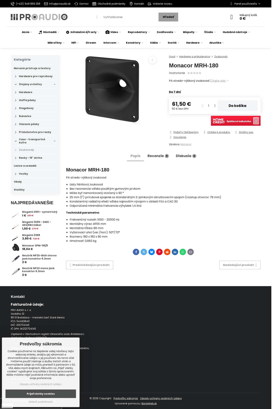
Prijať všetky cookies (41, 394)
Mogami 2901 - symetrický (39, 212)
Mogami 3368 (31, 235)
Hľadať (168, 17)
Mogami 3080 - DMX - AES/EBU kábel (36, 223)
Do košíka (237, 105)
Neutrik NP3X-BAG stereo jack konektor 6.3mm (39, 257)
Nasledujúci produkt (240, 265)
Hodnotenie (177, 73)
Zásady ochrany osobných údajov (161, 398)
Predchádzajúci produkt (90, 265)
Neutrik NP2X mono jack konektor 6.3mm (38, 269)
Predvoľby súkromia (126, 398)
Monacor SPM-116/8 (35, 245)
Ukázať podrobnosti (41, 402)
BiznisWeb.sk (149, 403)
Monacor (185, 144)
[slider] (194, 73)
